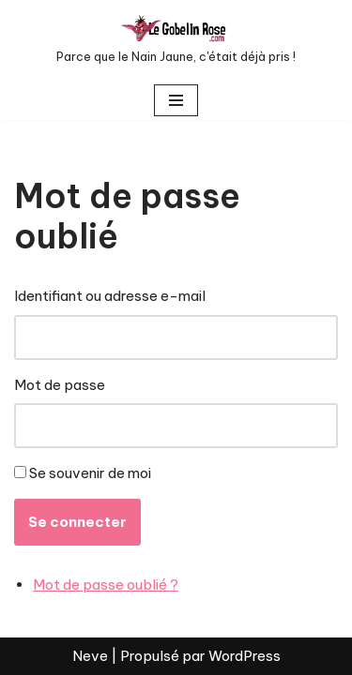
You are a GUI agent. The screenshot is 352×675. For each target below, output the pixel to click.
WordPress (244, 656)
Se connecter (77, 522)
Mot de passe (59, 385)
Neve (90, 656)
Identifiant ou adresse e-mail (110, 296)
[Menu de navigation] (176, 100)
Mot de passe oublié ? (105, 584)
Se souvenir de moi (90, 473)
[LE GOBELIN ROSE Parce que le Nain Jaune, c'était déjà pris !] (176, 40)
